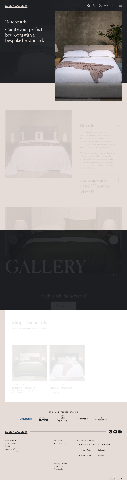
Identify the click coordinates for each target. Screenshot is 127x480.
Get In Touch (106, 5)
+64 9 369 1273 (60, 443)
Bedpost (119, 479)
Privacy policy (58, 469)
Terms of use (58, 466)
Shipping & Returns (60, 463)
